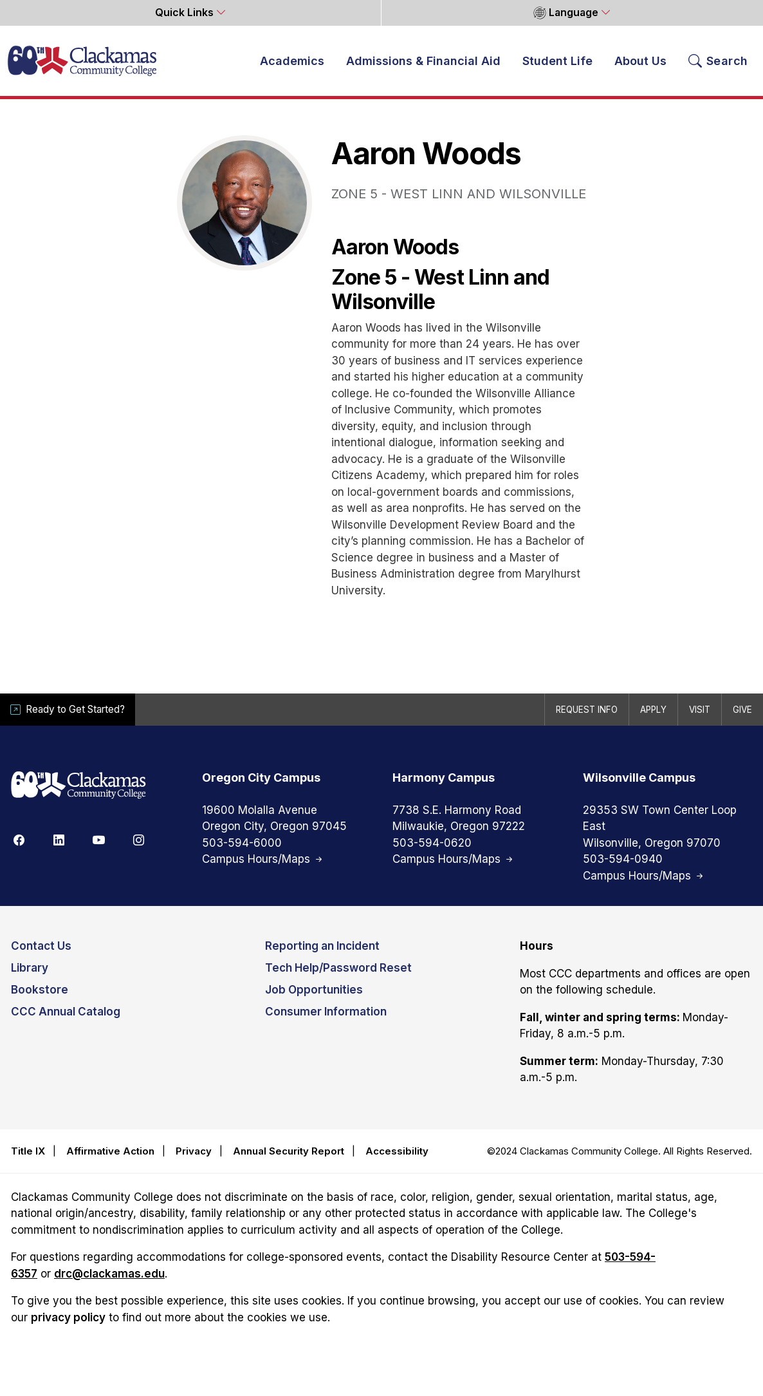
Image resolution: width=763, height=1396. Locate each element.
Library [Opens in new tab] (29, 969)
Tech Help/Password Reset (338, 969)
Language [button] (565, 12)
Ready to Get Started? (70, 710)
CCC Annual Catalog (65, 1012)
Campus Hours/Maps (263, 860)
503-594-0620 (432, 843)
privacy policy (68, 1318)
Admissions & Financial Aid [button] (423, 61)
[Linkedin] (58, 840)
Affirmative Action (110, 1152)
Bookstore (39, 991)
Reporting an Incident (322, 947)
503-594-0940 (623, 860)
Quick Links (185, 12)
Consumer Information (326, 1012)
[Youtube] (98, 840)
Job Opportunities (314, 991)
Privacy (194, 1152)
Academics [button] (292, 61)
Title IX (28, 1152)
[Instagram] (138, 840)
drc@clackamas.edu (109, 1274)
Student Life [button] (557, 61)
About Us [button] (640, 61)
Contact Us (41, 947)
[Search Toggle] (718, 61)
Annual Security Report (288, 1152)
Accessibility (396, 1152)
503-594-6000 (242, 843)
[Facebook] (18, 840)
